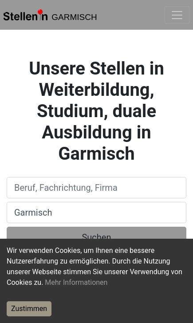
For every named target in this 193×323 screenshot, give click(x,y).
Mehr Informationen (76, 282)
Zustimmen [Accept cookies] (29, 308)
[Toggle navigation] (177, 15)
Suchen (96, 237)
